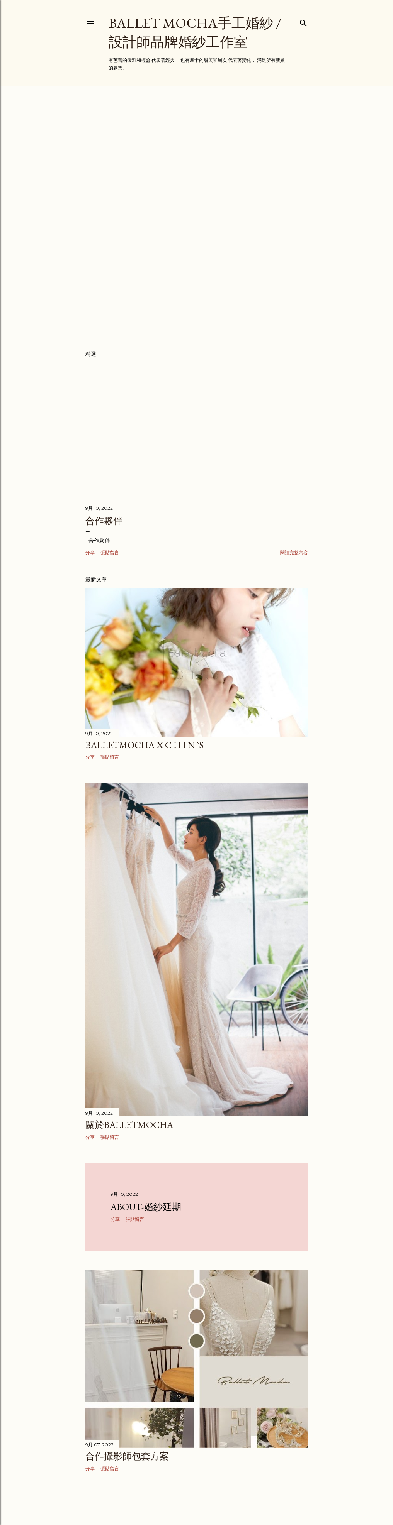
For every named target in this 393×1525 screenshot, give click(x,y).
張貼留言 (109, 552)
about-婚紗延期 (146, 1207)
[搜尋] (303, 21)
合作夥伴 (103, 521)
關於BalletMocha (129, 1125)
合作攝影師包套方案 (127, 1456)
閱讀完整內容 (294, 552)
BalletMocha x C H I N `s (144, 745)
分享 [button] (90, 552)
